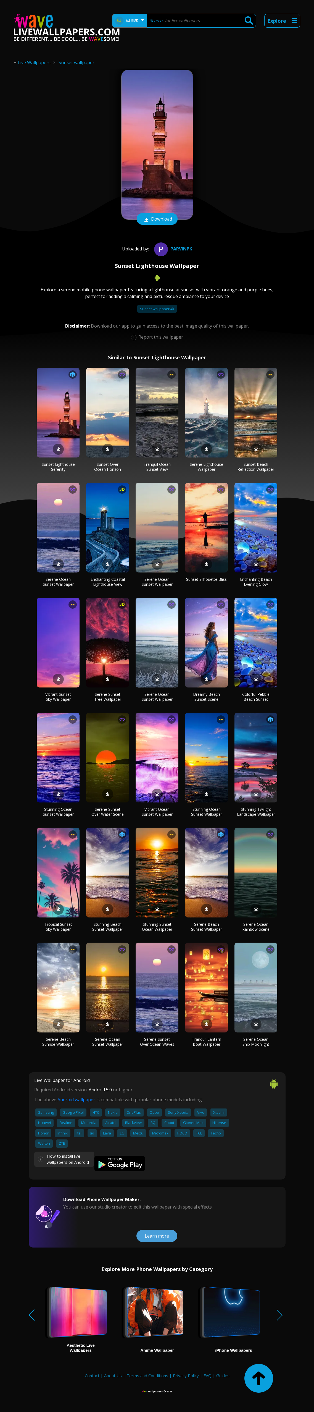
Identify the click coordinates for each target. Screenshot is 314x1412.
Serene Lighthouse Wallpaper (206, 467)
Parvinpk (172, 249)
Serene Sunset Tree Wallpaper (107, 697)
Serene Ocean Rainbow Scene (256, 927)
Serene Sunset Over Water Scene (107, 812)
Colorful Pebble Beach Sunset (256, 697)
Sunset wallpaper (76, 62)
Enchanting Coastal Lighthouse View (108, 582)
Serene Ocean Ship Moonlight (255, 1042)
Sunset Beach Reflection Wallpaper (256, 467)
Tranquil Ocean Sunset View (157, 467)
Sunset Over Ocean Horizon (107, 467)
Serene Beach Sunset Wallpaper (206, 927)
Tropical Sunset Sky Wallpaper (58, 927)
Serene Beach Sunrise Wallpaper (58, 1042)
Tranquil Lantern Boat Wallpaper (206, 1042)
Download (157, 219)
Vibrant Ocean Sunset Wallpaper (157, 812)
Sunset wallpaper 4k (157, 308)
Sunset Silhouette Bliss (206, 579)
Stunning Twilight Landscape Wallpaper (256, 812)
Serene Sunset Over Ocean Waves (157, 1042)
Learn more (157, 1236)
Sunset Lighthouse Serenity (58, 467)
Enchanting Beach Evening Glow (256, 582)
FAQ (208, 1375)
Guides (222, 1375)
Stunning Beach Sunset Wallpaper (107, 927)
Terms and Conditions (147, 1375)
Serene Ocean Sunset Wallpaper (58, 582)
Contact (92, 1375)
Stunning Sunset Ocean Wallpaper (157, 927)
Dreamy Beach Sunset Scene (206, 697)
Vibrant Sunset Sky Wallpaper (58, 697)
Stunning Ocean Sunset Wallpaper (58, 812)
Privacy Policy (186, 1375)
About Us (113, 1375)
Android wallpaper (76, 1100)
